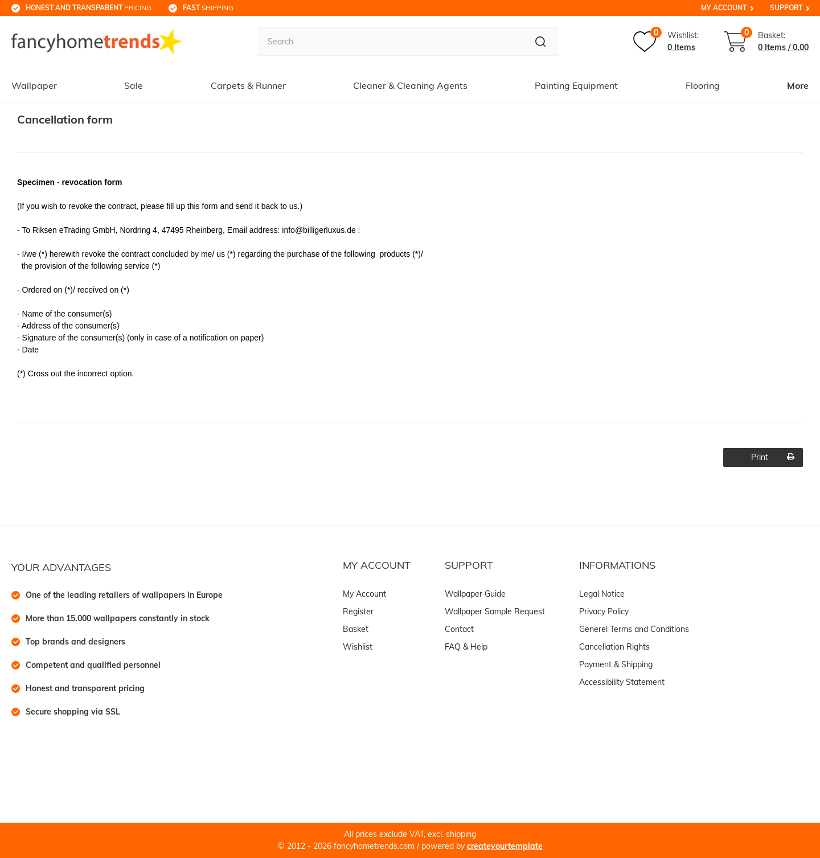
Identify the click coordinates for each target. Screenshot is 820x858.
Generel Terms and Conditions (634, 629)
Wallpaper (34, 85)
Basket (355, 629)
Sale (133, 85)
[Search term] (391, 41)
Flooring (703, 85)
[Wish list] (666, 42)
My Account (724, 7)
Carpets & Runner (248, 85)
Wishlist (357, 647)
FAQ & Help (466, 647)
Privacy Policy (604, 611)
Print (773, 457)
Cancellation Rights (614, 647)
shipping (208, 7)
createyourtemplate (505, 846)
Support (786, 7)
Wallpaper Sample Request (495, 611)
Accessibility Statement (622, 682)
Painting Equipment (576, 85)
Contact (459, 629)
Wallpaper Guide (475, 594)
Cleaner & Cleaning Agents (410, 85)
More (798, 85)
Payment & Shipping (616, 664)
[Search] (540, 41)
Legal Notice (602, 594)
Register (358, 611)
